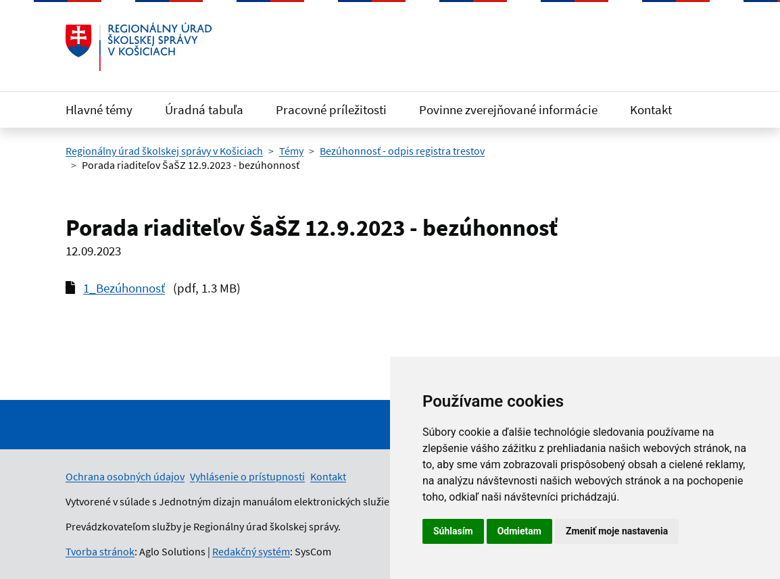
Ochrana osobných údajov (125, 476)
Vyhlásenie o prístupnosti (247, 476)
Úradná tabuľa (204, 109)
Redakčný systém (251, 551)
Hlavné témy (99, 109)
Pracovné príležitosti (331, 109)
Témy (291, 150)
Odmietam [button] (519, 531)
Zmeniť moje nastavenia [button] (617, 531)
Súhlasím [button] (453, 531)
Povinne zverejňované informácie (508, 109)
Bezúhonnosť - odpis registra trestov (402, 150)
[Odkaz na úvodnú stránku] (139, 46)
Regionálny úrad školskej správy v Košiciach (164, 150)
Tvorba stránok (100, 551)
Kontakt (651, 109)
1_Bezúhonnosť (124, 288)
